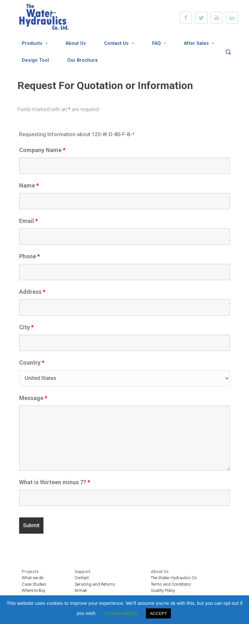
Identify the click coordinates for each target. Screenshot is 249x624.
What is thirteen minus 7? (54, 482)
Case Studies (34, 584)
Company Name (42, 150)
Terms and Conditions (171, 584)
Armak (81, 590)
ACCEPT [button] (158, 613)
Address (32, 292)
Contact (82, 577)
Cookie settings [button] (121, 613)
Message (33, 398)
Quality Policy (163, 590)
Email (28, 221)
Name (29, 185)
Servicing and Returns (95, 584)
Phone (29, 256)
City (26, 327)
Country (31, 362)
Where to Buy (33, 590)
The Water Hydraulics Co (173, 577)
